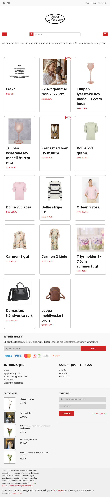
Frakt (6, 371)
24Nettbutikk (17, 494)
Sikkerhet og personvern (15, 377)
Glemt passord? (99, 414)
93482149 (58, 491)
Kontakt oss (64, 377)
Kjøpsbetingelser (12, 374)
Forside (62, 371)
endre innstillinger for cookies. (22, 486)
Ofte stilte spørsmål (13, 383)
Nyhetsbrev (9, 380)
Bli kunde (63, 374)
